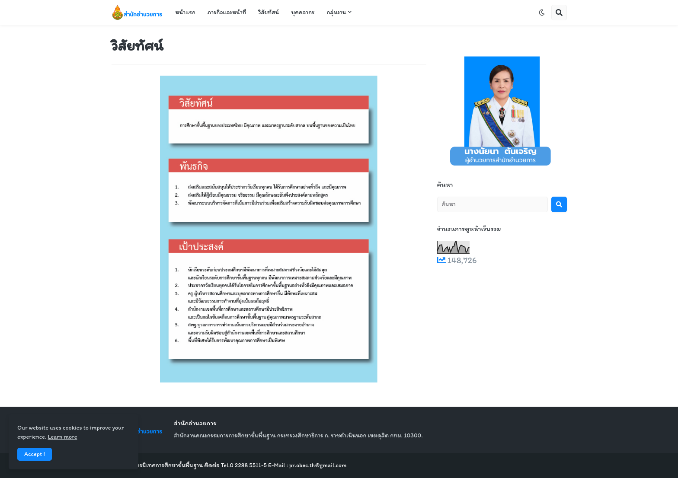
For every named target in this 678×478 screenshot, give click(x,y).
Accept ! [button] (34, 454)
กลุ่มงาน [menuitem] (336, 12)
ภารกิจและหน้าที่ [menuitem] (227, 12)
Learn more (62, 436)
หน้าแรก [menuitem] (185, 12)
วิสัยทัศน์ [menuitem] (268, 12)
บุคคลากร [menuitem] (302, 12)
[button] (541, 12)
